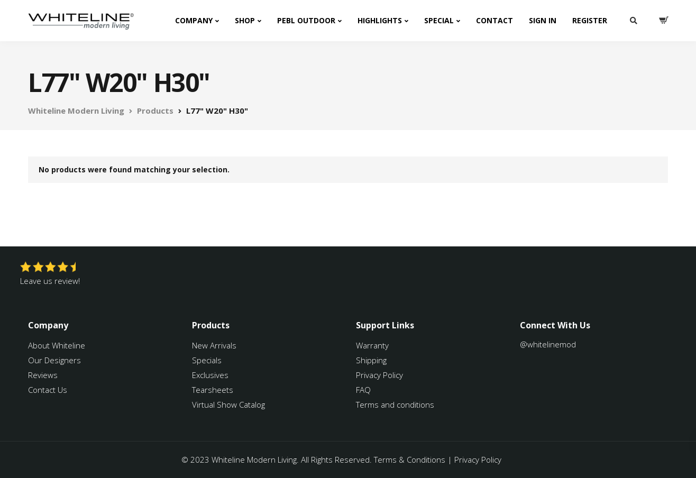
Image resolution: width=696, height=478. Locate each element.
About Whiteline (56, 345)
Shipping (371, 360)
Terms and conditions (395, 404)
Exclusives (210, 375)
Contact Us (47, 389)
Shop (245, 20)
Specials (207, 360)
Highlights (380, 20)
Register (589, 20)
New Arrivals (214, 345)
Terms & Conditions (409, 459)
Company (194, 20)
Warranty (373, 345)
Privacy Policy (379, 375)
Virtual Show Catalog (229, 404)
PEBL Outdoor (306, 20)
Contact (494, 20)
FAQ (363, 389)
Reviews (43, 375)
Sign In (542, 20)
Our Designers (54, 360)
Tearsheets (212, 389)
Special (439, 20)
